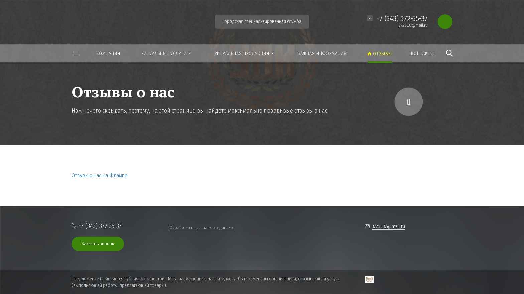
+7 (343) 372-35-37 (402, 18)
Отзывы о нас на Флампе (99, 175)
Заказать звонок (98, 244)
